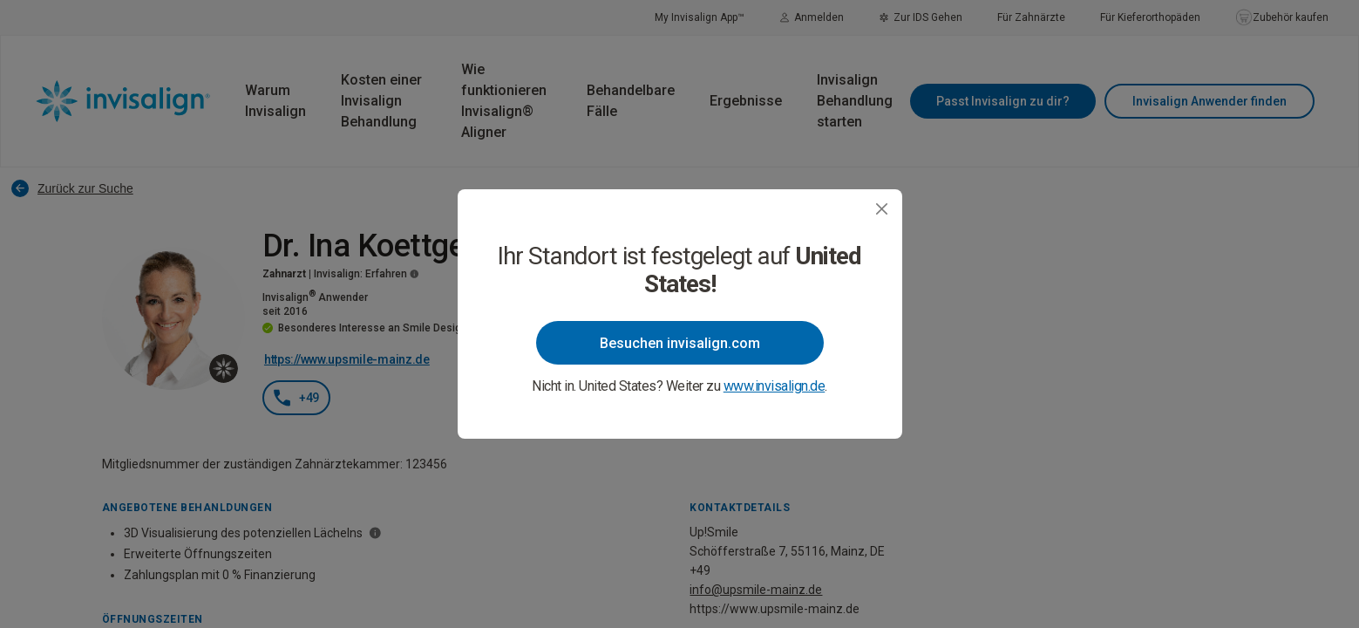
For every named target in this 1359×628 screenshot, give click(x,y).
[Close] (881, 209)
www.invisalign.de (775, 386)
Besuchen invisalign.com (680, 343)
